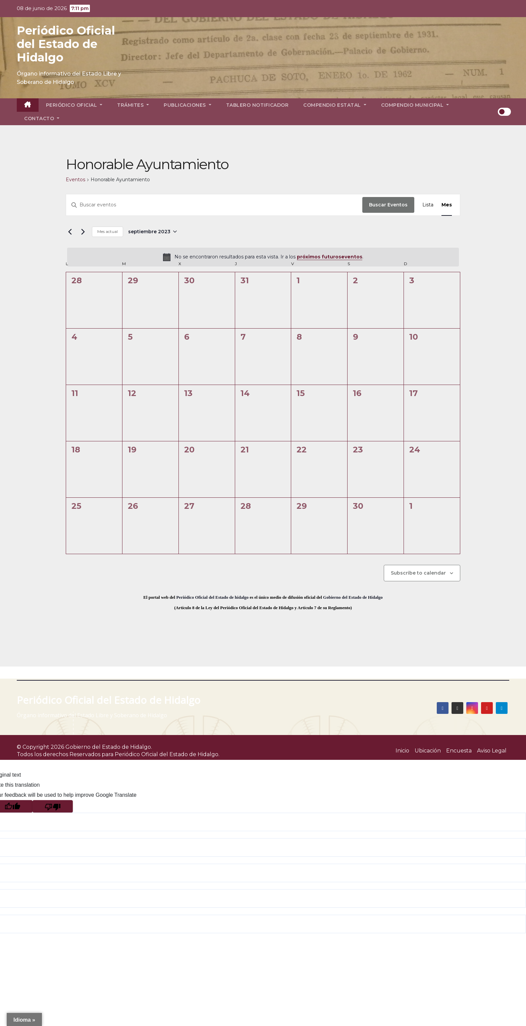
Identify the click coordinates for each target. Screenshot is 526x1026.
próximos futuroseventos (329, 257)
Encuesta (459, 750)
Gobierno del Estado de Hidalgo (353, 597)
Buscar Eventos (388, 205)
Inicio (402, 750)
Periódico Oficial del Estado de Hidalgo (66, 43)
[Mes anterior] (70, 232)
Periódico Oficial (74, 105)
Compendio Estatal (334, 105)
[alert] (263, 257)
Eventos (75, 180)
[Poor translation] (53, 806)
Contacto (41, 118)
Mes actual (107, 231)
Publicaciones (187, 105)
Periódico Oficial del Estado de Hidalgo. (167, 754)
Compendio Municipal (415, 105)
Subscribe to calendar (418, 573)
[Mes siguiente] (83, 232)
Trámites (133, 105)
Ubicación (428, 750)
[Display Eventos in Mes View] (446, 204)
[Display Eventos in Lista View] (427, 204)
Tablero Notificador (257, 105)
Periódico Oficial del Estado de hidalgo (212, 597)
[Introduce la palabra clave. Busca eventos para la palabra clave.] (214, 204)
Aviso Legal (492, 750)
